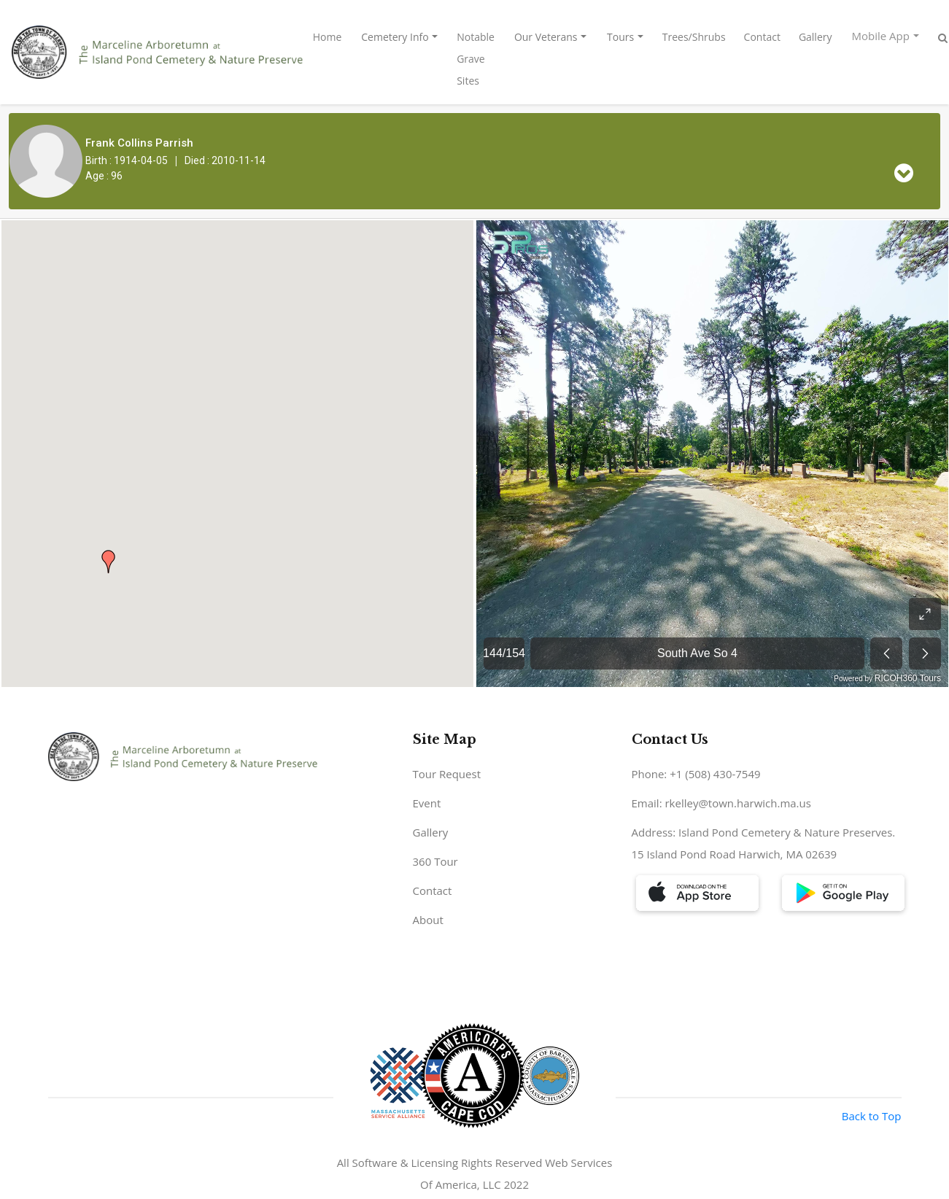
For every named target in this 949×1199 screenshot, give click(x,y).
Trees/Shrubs (694, 37)
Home (327, 37)
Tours (620, 37)
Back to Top (872, 1116)
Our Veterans (546, 37)
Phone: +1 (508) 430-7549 (696, 774)
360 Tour (435, 861)
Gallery (815, 37)
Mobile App (881, 35)
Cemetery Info (394, 37)
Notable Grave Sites (476, 59)
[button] (108, 561)
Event (427, 803)
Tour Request (447, 774)
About (428, 919)
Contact (762, 37)
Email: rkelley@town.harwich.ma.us (721, 803)
